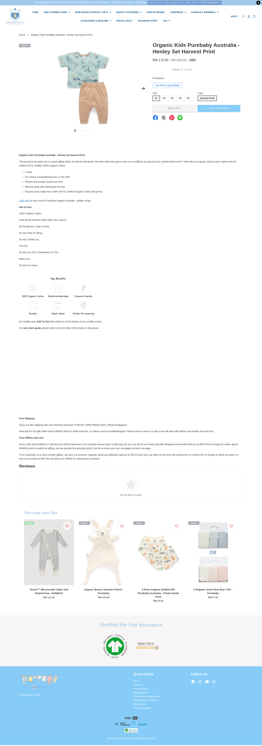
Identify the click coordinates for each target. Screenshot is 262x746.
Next (143, 89)
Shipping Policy (140, 693)
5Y (188, 99)
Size (155, 94)
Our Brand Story (141, 689)
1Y (156, 99)
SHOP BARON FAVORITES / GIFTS (93, 13)
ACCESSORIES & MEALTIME (96, 21)
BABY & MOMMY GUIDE (57, 13)
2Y (164, 99)
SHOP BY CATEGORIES (129, 13)
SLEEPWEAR (178, 13)
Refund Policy (143, 739)
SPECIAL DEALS (124, 21)
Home (22, 35)
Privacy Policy (129, 739)
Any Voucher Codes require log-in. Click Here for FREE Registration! (184, 2)
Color (200, 94)
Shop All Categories (142, 709)
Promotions (158, 79)
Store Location (140, 705)
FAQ (166, 21)
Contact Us (138, 685)
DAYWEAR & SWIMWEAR (205, 13)
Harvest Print (207, 99)
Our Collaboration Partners (145, 701)
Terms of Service (114, 739)
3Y (172, 99)
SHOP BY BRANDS (156, 13)
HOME (35, 13)
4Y (180, 99)
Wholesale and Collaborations (147, 697)
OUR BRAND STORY (147, 21)
